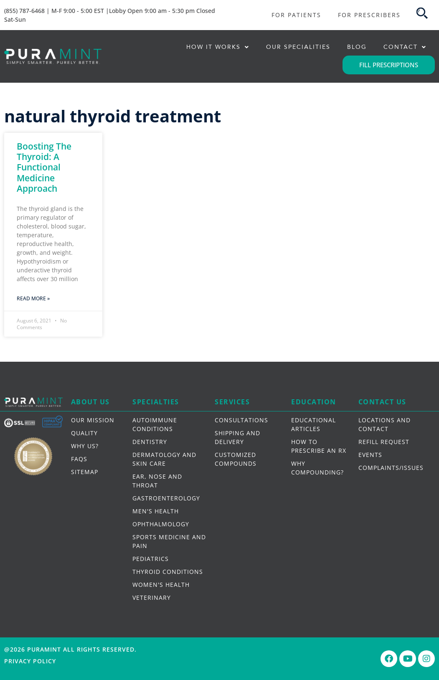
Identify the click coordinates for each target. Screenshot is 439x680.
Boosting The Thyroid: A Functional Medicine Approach (44, 167)
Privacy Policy (30, 661)
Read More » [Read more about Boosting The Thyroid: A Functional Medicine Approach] (33, 298)
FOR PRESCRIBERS (369, 15)
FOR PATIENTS (296, 15)
